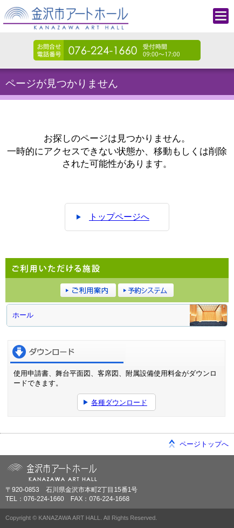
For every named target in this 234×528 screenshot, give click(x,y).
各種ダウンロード (119, 402)
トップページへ (119, 216)
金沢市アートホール (68, 21)
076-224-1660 (117, 50)
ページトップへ (204, 444)
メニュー (221, 16)
